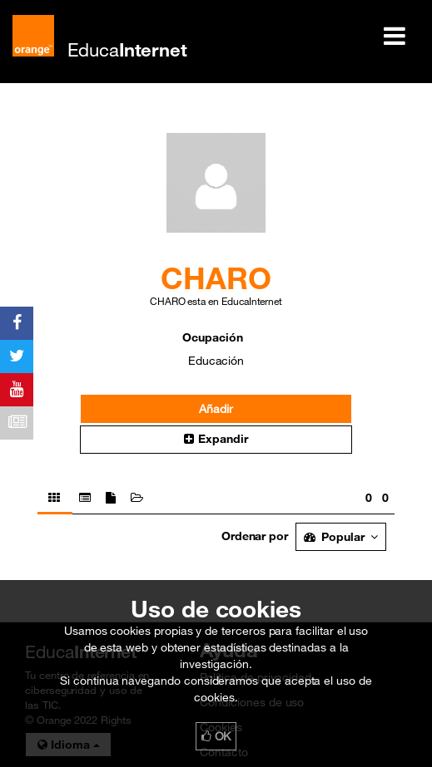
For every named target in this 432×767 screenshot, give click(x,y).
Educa (127, 49)
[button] (216, 439)
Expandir (215, 438)
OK (216, 736)
